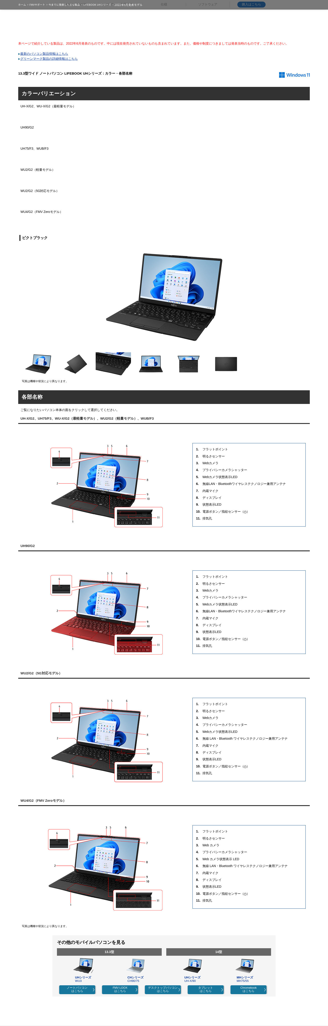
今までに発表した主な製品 (64, 4)
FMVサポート (37, 4)
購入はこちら (251, 28)
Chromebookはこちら (248, 989)
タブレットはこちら (205, 989)
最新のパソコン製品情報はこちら (44, 53)
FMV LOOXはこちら (120, 989)
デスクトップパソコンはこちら (163, 989)
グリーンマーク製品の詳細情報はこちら (49, 59)
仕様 (164, 28)
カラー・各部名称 (120, 28)
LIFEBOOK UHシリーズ (97, 4)
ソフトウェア (207, 28)
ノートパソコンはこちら (77, 989)
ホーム (22, 4)
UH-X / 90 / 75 (76, 28)
